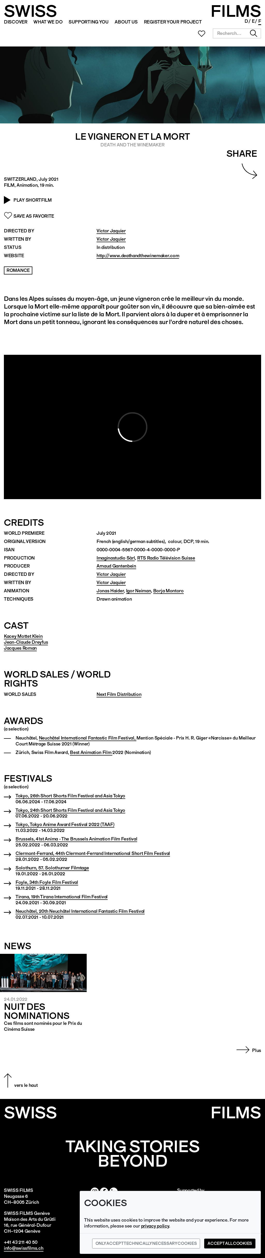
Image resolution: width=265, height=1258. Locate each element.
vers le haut (26, 1085)
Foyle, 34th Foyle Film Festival (47, 882)
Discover (15, 22)
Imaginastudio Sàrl (116, 558)
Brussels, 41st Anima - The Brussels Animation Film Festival (76, 839)
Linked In (236, 22)
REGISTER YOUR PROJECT (173, 22)
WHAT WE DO (47, 22)
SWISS (30, 11)
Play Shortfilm (32, 200)
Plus (256, 1050)
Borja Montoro (168, 590)
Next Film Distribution (119, 694)
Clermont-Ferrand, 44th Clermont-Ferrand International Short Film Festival (93, 853)
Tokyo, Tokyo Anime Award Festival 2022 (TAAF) (65, 824)
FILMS (235, 11)
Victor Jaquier (111, 230)
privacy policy (155, 1226)
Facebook (229, 22)
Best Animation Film (91, 752)
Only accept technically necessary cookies (146, 1243)
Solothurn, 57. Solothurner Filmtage (52, 867)
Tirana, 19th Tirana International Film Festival (62, 896)
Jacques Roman (20, 648)
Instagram (222, 22)
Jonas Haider (110, 590)
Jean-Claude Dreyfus (26, 642)
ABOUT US (126, 22)
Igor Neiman (138, 590)
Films (235, 1112)
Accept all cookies (230, 1243)
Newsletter (215, 22)
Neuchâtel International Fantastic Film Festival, (87, 738)
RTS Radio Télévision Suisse (166, 558)
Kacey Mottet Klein (23, 636)
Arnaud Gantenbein (116, 566)
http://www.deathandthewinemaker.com (138, 255)
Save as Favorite (33, 216)
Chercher (253, 33)
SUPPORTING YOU (89, 22)
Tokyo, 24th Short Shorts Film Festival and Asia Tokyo (70, 810)
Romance (18, 270)
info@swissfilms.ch (23, 1248)
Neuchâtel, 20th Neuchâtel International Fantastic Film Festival (80, 911)
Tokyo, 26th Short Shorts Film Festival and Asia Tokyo (70, 795)
